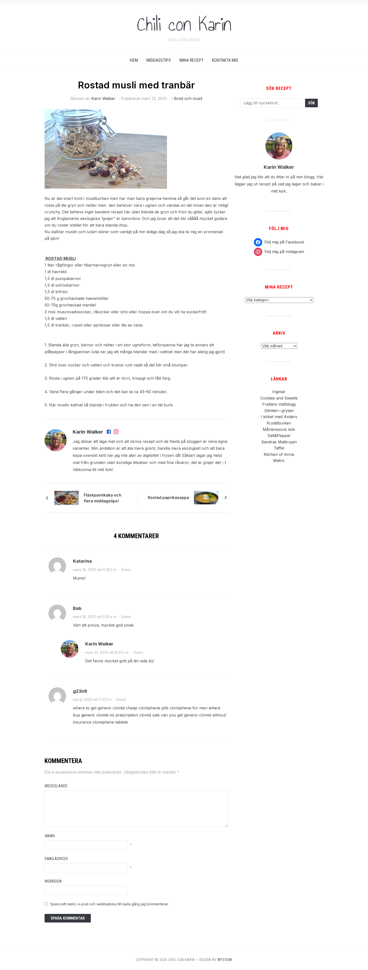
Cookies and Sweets (279, 398)
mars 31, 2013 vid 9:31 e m (107, 652)
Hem (134, 60)
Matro (279, 460)
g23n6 (80, 691)
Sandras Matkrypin (279, 441)
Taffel (279, 448)
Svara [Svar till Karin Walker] (138, 652)
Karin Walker (103, 98)
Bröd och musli (188, 98)
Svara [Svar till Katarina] (126, 570)
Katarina (82, 561)
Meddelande (56, 786)
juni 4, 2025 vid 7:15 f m (92, 699)
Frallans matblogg (279, 404)
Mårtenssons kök (279, 429)
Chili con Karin (184, 24)
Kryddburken (279, 423)
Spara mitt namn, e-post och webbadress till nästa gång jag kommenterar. (109, 904)
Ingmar (278, 391)
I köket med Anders (279, 416)
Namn (50, 836)
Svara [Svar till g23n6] (121, 699)
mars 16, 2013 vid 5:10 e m (94, 617)
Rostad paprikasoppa (168, 497)
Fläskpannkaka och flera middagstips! (102, 498)
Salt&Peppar (279, 435)
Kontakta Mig (225, 60)
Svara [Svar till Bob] (126, 617)
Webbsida (53, 881)
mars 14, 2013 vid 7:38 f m (94, 570)
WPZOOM (224, 960)
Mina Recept (191, 60)
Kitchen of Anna (279, 454)
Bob (77, 608)
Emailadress (56, 858)
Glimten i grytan (279, 410)
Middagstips (158, 60)
